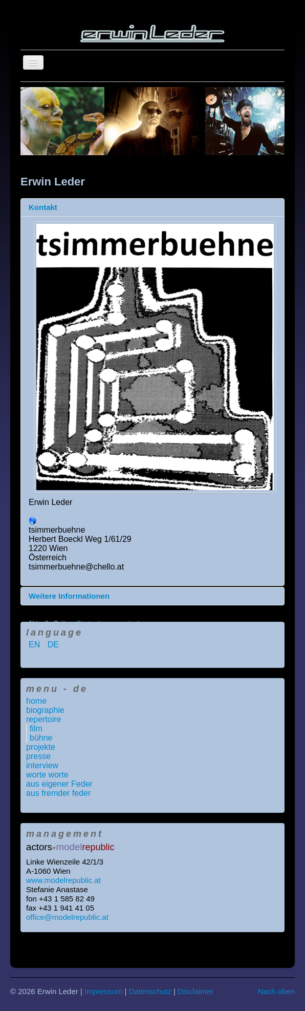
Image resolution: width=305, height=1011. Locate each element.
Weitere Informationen (69, 596)
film (36, 728)
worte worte (47, 774)
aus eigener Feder (59, 784)
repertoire (43, 719)
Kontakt (43, 207)
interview (42, 765)
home (36, 701)
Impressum (103, 991)
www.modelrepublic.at (63, 880)
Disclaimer (195, 991)
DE (53, 644)
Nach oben (276, 991)
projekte (40, 747)
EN (35, 644)
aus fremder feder (58, 793)
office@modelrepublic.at (67, 917)
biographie (45, 710)
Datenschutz (149, 991)
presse (38, 756)
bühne (41, 737)
